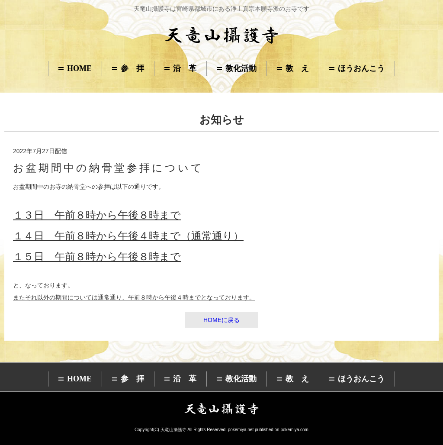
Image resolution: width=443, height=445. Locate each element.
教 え (297, 68)
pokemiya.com (294, 429)
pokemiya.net (241, 429)
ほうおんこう (361, 68)
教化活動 (241, 68)
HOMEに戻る (221, 319)
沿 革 (184, 68)
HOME (79, 68)
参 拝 (132, 68)
